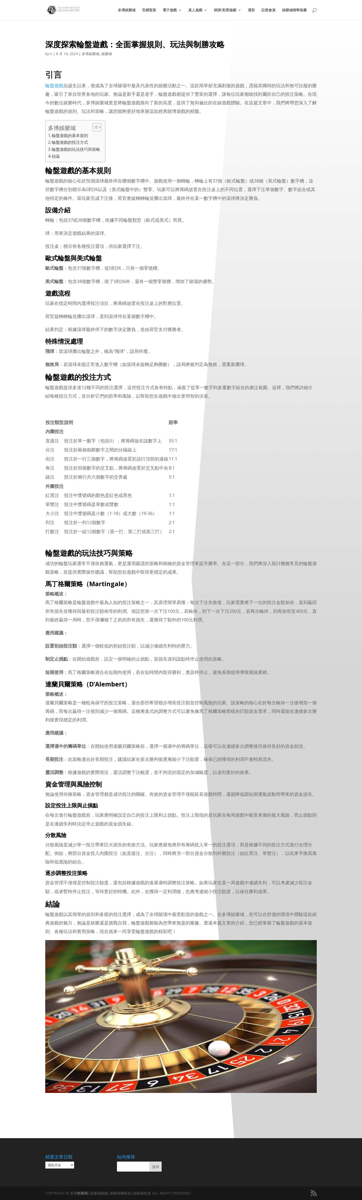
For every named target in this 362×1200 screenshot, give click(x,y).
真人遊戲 (195, 10)
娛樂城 (106, 53)
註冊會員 (268, 10)
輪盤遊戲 (54, 85)
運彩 (251, 10)
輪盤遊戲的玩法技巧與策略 (76, 149)
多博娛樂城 (126, 10)
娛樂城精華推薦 (294, 10)
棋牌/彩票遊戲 (225, 10)
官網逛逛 (149, 10)
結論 (56, 156)
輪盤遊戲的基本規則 (70, 135)
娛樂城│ (83, 1193)
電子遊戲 (170, 10)
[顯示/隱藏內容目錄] (94, 127)
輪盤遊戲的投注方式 (70, 142)
